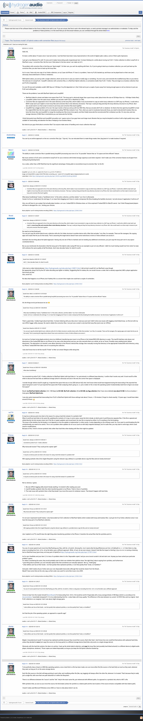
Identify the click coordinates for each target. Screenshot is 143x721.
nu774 (11, 412)
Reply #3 (24, 181)
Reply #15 (25, 663)
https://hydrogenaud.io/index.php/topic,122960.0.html (67, 210)
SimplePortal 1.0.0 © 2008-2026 (24, 717)
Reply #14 (25, 626)
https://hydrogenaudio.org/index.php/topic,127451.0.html (78, 552)
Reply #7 (24, 363)
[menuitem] (138, 36)
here (108, 30)
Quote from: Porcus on (35, 308)
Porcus (10, 181)
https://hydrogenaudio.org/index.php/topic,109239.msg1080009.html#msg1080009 (54, 176)
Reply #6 (24, 289)
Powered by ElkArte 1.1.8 (6, 717)
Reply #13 (25, 581)
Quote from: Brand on (34, 259)
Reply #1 (24, 135)
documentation (27, 597)
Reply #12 (25, 544)
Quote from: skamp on (35, 186)
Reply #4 (24, 216)
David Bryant (51, 595)
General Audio (29, 20)
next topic (137, 40)
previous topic (129, 40)
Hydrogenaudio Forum (15, 20)
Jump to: (125, 706)
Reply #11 (25, 504)
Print (138, 36)
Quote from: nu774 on (34, 452)
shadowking (11, 135)
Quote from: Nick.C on (34, 293)
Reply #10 (25, 469)
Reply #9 (24, 435)
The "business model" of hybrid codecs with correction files (54, 20)
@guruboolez (120, 550)
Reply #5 (24, 255)
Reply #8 (24, 412)
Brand (11, 216)
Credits (14, 717)
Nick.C (11, 150)
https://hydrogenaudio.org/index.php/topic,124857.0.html (62, 268)
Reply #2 (24, 150)
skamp (10, 48)
